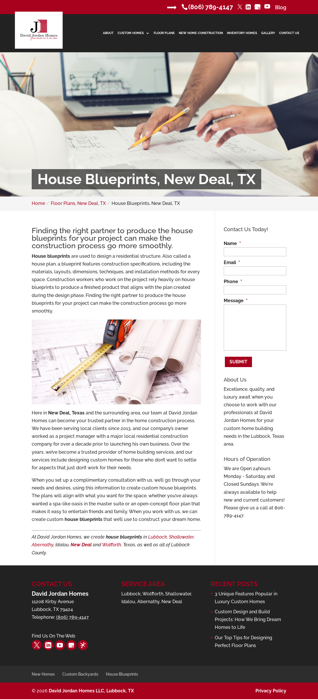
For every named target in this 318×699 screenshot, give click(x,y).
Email (232, 262)
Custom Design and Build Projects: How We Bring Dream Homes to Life (248, 619)
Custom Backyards (80, 674)
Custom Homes (131, 33)
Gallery (268, 33)
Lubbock (157, 537)
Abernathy (42, 544)
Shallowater (181, 537)
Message (236, 300)
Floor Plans (164, 33)
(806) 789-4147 (210, 7)
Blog (280, 7)
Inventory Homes (242, 33)
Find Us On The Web (53, 636)
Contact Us (289, 33)
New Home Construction (201, 33)
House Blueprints (122, 674)
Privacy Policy (270, 691)
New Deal (81, 544)
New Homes (43, 674)
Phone (233, 281)
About (108, 33)
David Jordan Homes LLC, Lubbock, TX (91, 691)
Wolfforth (111, 544)
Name (232, 243)
